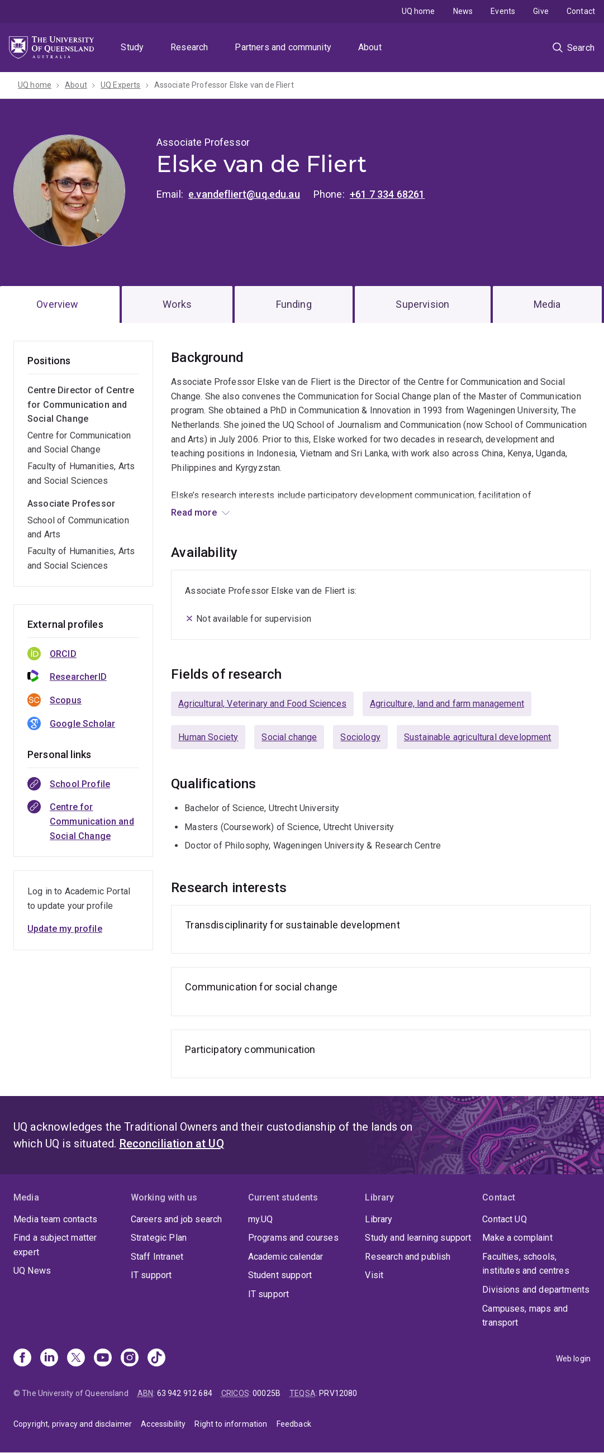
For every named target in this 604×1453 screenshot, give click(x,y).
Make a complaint (517, 1237)
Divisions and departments (535, 1289)
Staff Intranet (157, 1256)
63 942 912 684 (184, 1393)
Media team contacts (55, 1219)
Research (189, 47)
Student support (280, 1275)
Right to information (230, 1423)
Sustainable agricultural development (477, 737)
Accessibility (163, 1423)
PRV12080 (338, 1393)
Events (503, 11)
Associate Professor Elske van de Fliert (224, 84)
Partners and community (283, 47)
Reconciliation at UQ (172, 1143)
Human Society (208, 737)
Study (132, 47)
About (370, 47)
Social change (289, 737)
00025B (266, 1393)
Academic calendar (286, 1256)
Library (378, 1219)
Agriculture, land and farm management (447, 703)
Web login (573, 1358)
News (463, 11)
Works (177, 304)
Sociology (360, 737)
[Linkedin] (49, 1358)
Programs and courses (293, 1237)
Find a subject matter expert (55, 1244)
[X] (76, 1358)
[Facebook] (22, 1358)
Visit (374, 1275)
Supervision (422, 304)
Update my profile (64, 928)
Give (541, 11)
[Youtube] (103, 1358)
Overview (57, 304)
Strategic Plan (159, 1237)
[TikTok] (156, 1358)
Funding (294, 304)
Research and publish (407, 1256)
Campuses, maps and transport (525, 1315)
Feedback (294, 1423)
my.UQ (260, 1219)
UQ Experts (121, 84)
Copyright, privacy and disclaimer (72, 1423)
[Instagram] (130, 1358)
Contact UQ (504, 1219)
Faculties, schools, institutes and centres (525, 1263)
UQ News (32, 1270)
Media (547, 304)
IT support (151, 1275)
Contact (581, 11)
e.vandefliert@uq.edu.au (244, 194)
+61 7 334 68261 (387, 194)
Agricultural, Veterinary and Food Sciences (262, 703)
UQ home (418, 11)
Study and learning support (418, 1237)
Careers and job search (176, 1219)
